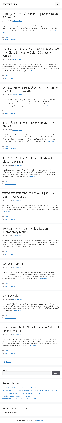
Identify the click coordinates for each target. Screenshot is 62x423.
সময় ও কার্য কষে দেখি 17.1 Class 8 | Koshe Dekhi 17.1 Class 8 (28, 195)
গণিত (6, 37)
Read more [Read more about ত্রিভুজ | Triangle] (43, 279)
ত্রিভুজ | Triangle (13, 264)
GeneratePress (40, 420)
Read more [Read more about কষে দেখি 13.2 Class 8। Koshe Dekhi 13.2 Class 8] (50, 141)
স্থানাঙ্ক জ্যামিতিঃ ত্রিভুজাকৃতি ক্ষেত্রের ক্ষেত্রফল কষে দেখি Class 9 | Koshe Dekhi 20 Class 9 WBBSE (31, 52)
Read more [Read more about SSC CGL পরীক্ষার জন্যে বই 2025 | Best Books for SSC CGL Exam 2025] (50, 106)
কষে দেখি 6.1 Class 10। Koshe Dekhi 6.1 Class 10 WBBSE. (27, 159)
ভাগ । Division (11, 295)
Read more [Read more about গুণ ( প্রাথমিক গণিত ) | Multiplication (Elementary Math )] (36, 247)
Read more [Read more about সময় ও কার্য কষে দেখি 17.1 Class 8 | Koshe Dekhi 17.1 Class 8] (7, 211)
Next (8, 362)
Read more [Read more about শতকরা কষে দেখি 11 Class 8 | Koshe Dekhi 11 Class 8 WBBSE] (32, 345)
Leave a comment (10, 40)
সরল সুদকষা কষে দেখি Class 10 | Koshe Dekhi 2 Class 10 (30, 15)
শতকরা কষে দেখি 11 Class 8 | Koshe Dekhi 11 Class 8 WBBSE (30, 329)
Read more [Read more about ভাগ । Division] (17, 310)
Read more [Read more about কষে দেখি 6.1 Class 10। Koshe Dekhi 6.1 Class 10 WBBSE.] (32, 176)
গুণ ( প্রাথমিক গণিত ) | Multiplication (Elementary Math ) (25, 230)
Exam (6, 111)
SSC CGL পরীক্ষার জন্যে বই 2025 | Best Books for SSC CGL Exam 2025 (30, 89)
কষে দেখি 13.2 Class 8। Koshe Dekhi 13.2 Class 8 (28, 124)
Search (4, 370)
